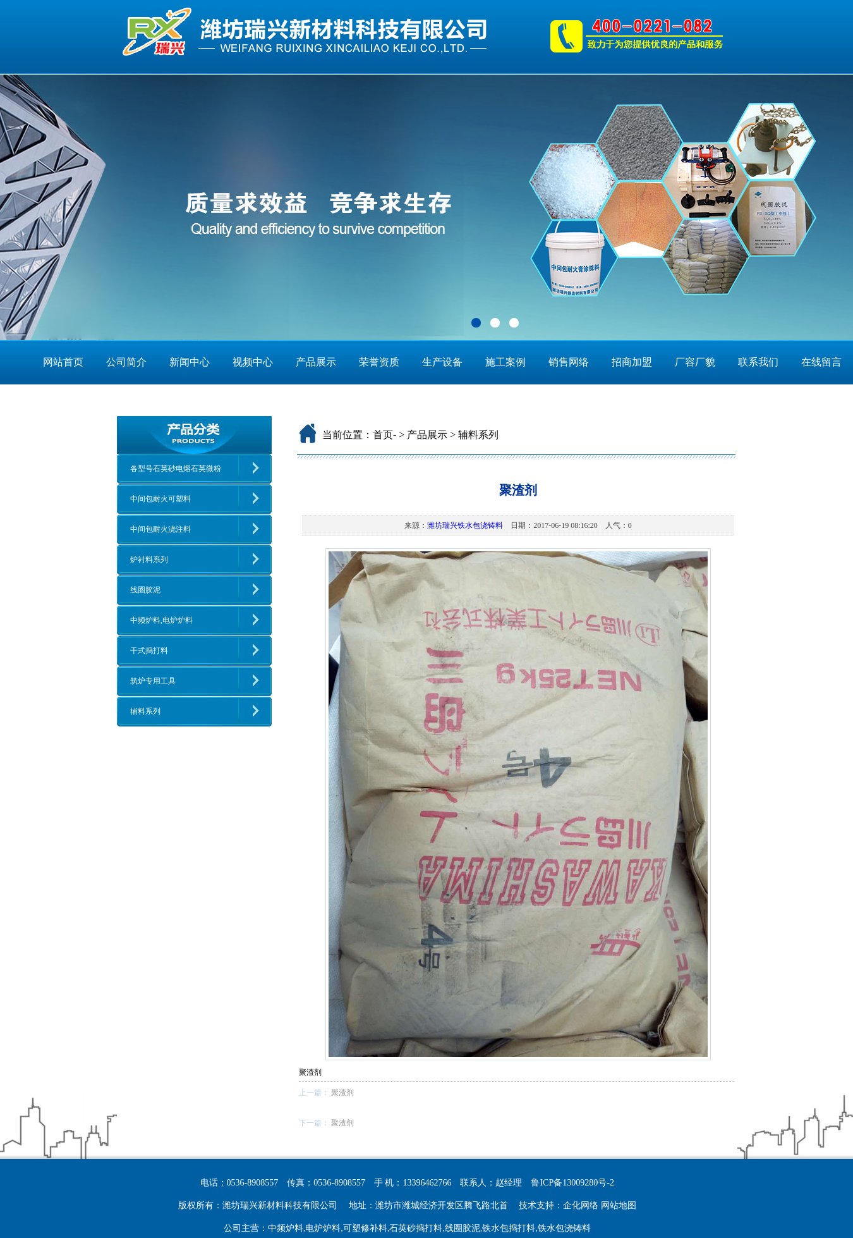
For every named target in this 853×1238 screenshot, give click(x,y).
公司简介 (126, 362)
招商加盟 (632, 362)
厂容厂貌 (695, 362)
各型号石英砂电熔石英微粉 (175, 468)
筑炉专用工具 (153, 681)
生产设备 (442, 362)
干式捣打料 (149, 650)
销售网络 (568, 362)
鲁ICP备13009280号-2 (572, 1182)
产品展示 (316, 362)
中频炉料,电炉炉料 (161, 620)
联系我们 (758, 362)
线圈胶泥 (145, 589)
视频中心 (253, 362)
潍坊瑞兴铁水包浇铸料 (465, 525)
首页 (383, 434)
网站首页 (63, 362)
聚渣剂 (342, 1092)
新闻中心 (189, 362)
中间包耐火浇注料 (160, 529)
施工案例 (505, 362)
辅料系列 (145, 711)
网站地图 (618, 1205)
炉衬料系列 (149, 559)
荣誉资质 (379, 362)
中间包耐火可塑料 (160, 498)
